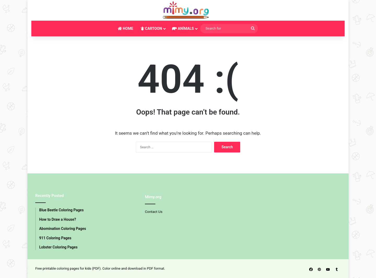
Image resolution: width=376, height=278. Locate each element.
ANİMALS (183, 28)
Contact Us (153, 211)
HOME (125, 28)
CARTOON (151, 28)
